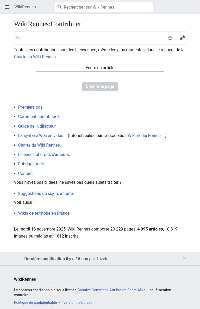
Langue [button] (19, 40)
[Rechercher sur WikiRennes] (104, 7)
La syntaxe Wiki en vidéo (41, 135)
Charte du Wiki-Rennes (35, 56)
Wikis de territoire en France (44, 213)
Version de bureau (77, 302)
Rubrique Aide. (31, 163)
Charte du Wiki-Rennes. (39, 145)
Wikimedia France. (145, 135)
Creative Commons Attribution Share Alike (112, 290)
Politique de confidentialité (35, 302)
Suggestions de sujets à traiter (46, 193)
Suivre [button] (171, 40)
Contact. (26, 173)
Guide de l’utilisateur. (37, 126)
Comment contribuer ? (38, 116)
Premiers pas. (31, 107)
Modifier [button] (183, 40)
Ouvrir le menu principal (8, 9)
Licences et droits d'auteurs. (44, 154)
